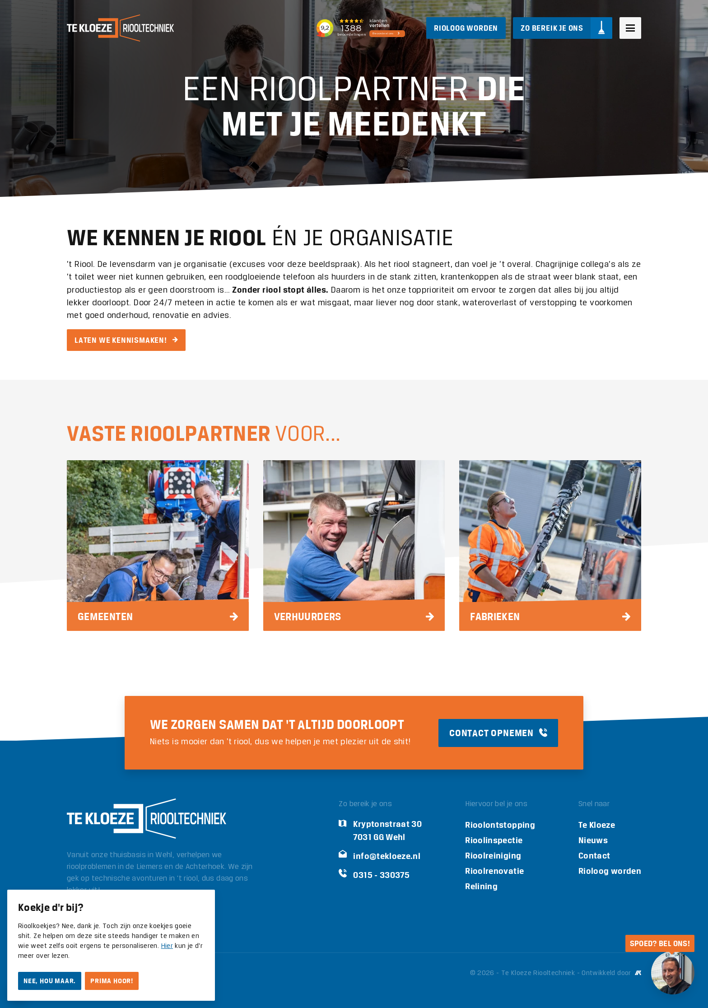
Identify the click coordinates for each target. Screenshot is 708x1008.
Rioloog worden (609, 871)
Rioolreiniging (493, 855)
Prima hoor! (111, 981)
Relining (481, 886)
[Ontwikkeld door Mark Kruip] (637, 973)
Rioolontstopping (500, 825)
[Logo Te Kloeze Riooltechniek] (120, 28)
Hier (167, 946)
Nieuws (593, 840)
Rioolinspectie (493, 840)
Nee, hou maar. (49, 981)
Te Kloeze (596, 825)
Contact (594, 855)
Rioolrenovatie (494, 871)
